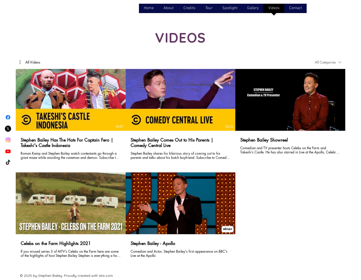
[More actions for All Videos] (30, 62)
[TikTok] (8, 163)
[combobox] (328, 62)
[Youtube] (8, 151)
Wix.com (106, 275)
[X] (8, 129)
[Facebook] (8, 117)
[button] (30, 62)
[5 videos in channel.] (180, 166)
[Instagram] (8, 140)
